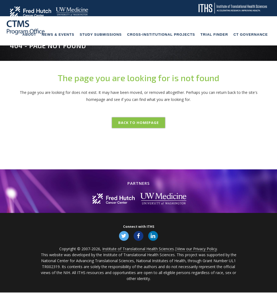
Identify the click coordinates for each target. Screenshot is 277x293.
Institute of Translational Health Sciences (138, 249)
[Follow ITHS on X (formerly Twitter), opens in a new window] (123, 235)
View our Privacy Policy (197, 249)
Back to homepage (138, 122)
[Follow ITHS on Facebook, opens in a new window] (138, 235)
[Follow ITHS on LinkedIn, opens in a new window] (153, 235)
